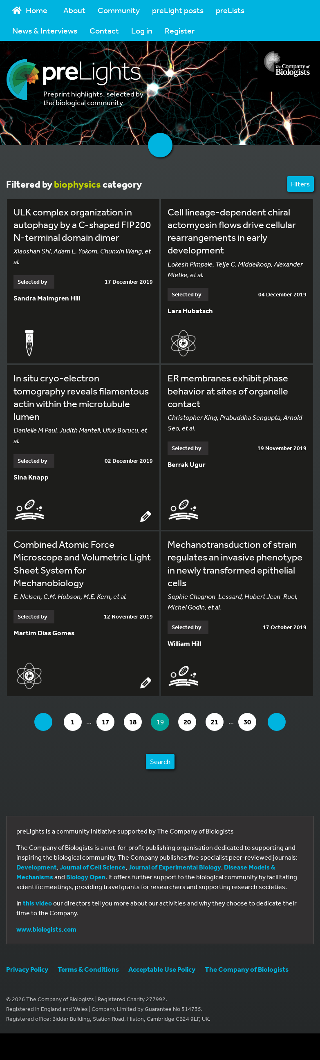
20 (191, 722)
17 (106, 722)
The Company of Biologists (247, 970)
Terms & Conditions (88, 970)
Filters (300, 183)
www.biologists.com (46, 930)
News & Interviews (44, 30)
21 (219, 722)
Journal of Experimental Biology (174, 868)
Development (36, 868)
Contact (104, 30)
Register (180, 30)
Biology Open (85, 878)
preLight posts (178, 10)
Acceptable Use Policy (161, 970)
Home (29, 10)
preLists (230, 10)
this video (37, 904)
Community (119, 10)
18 (134, 722)
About (74, 10)
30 (253, 722)
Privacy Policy (27, 970)
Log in (141, 30)
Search (160, 762)
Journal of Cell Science (92, 868)
